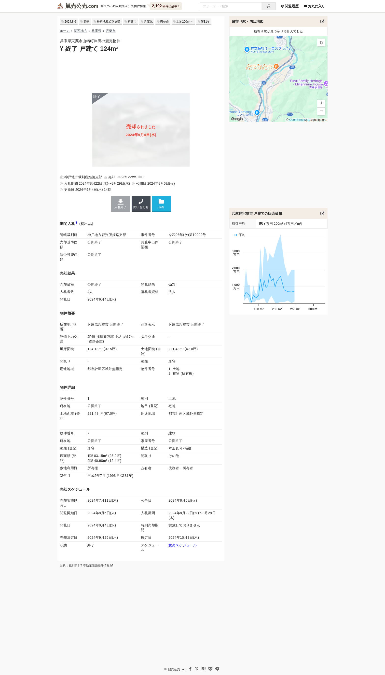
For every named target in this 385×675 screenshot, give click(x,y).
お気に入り (314, 6)
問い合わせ (141, 204)
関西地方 (80, 31)
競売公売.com (177, 669)
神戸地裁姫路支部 (108, 21)
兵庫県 (148, 21)
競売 (86, 21)
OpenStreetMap (299, 120)
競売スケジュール (182, 545)
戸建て (132, 21)
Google (237, 119)
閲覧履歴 (289, 6)
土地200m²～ (184, 21)
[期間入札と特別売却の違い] (76, 223)
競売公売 (76, 6)
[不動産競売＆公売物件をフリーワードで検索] (230, 6)
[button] (321, 42)
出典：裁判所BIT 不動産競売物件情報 (86, 565)
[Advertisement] (140, 72)
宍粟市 (164, 21)
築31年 (205, 21)
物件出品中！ (166, 6)
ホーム (65, 31)
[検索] (268, 6)
